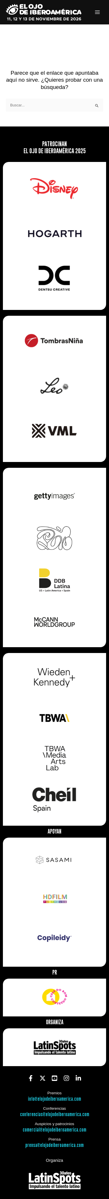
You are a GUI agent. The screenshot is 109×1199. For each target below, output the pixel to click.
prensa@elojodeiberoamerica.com (54, 1145)
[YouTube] (54, 1078)
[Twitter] (43, 1078)
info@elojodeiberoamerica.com (54, 1099)
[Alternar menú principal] (97, 12)
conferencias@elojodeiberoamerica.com (54, 1114)
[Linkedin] (78, 1078)
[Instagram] (66, 1078)
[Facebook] (31, 1078)
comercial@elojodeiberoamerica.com (54, 1130)
